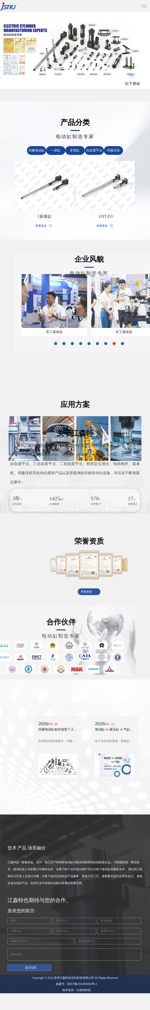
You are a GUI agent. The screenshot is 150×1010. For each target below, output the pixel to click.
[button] (119, 312)
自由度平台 (94, 150)
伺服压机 (113, 150)
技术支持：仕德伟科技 (76, 913)
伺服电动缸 (36, 150)
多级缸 (75, 150)
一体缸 (56, 150)
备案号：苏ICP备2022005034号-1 (76, 907)
